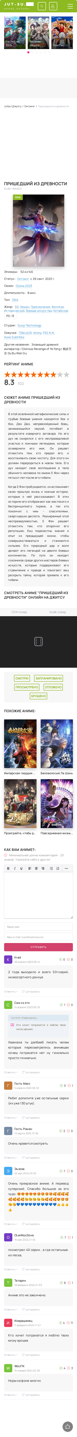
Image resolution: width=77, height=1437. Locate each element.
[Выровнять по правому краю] (43, 868)
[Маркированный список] (51, 868)
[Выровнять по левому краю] (30, 868)
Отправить (39, 947)
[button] (28, 52)
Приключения (40, 307)
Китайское (60, 311)
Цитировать (31, 991)
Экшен (24, 307)
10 (66, 374)
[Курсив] (15, 868)
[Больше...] (66, 868)
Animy (37, 333)
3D (16, 307)
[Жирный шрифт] (8, 868)
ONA (18, 197)
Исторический (14, 311)
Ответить (11, 991)
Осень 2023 (24, 286)
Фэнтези (58, 307)
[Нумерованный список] (58, 868)
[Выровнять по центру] (36, 868)
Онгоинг (23, 279)
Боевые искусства (39, 311)
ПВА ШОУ (25, 333)
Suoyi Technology (29, 325)
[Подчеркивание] (21, 868)
